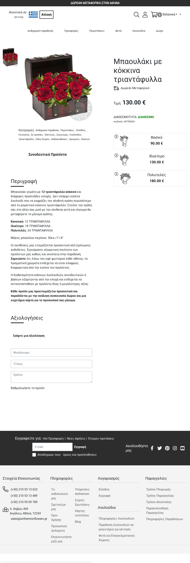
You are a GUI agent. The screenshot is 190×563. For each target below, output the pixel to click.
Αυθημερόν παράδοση (40, 30)
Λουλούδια (138, 30)
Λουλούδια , (75, 134)
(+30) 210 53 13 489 (24, 495)
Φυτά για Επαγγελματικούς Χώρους (117, 538)
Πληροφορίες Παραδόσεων (164, 519)
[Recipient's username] (52, 447)
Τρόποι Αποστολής (159, 502)
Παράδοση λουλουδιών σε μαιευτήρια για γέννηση (116, 527)
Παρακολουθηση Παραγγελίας (157, 511)
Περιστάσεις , (67, 130)
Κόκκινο (85, 139)
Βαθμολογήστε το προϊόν (28, 388)
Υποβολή (19, 399)
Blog (78, 521)
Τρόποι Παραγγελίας (160, 495)
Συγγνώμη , (63, 134)
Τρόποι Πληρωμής (158, 489)
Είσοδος (104, 489)
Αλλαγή (46, 14)
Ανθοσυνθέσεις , (59, 139)
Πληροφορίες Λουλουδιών (117, 518)
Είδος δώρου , (43, 139)
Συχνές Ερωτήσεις (82, 502)
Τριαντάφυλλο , (27, 139)
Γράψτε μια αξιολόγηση (29, 335)
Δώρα (159, 30)
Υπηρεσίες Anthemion (82, 492)
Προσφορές (71, 30)
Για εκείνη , (24, 134)
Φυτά (118, 30)
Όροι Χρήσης (56, 518)
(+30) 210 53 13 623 (24, 489)
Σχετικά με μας (58, 507)
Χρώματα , (74, 139)
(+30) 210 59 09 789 (24, 502)
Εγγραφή (104, 495)
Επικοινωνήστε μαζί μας (59, 539)
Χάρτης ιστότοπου (82, 513)
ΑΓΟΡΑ (150, 200)
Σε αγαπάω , (37, 134)
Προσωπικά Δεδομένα (59, 528)
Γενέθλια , (81, 130)
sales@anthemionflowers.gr (29, 518)
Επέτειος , (50, 134)
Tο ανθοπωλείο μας (59, 494)
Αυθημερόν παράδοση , (48, 130)
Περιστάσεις (97, 30)
